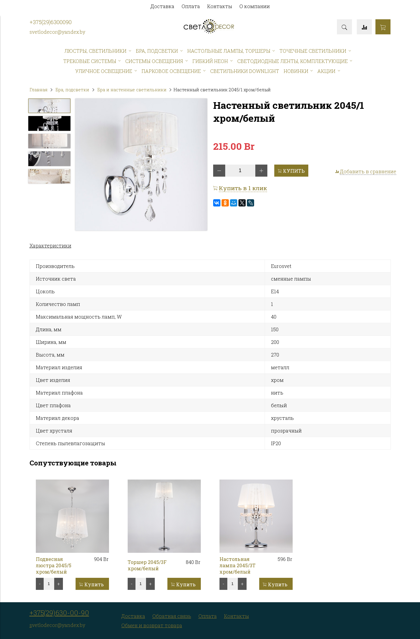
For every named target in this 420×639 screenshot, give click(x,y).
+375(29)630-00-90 (59, 612)
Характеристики (50, 245)
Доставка (162, 6)
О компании (254, 6)
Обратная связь (171, 616)
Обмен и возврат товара (151, 625)
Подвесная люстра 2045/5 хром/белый (53, 565)
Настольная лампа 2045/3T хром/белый (237, 565)
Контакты (219, 6)
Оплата (191, 6)
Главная (39, 90)
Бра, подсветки (72, 90)
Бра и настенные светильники (131, 90)
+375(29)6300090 (51, 22)
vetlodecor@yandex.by (58, 32)
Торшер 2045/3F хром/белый (147, 565)
